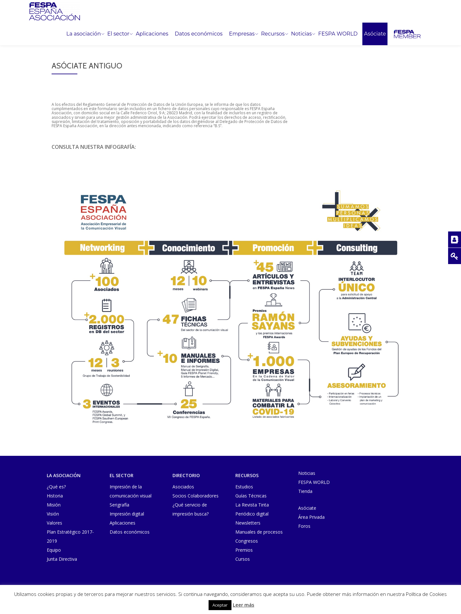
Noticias (301, 34)
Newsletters (247, 523)
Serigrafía (119, 505)
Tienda (305, 491)
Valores (54, 523)
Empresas (241, 34)
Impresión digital (127, 514)
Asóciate (375, 34)
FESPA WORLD (338, 34)
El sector (118, 34)
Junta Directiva (62, 559)
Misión (54, 505)
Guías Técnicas (251, 496)
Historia (55, 496)
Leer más (243, 604)
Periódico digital (252, 514)
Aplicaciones (152, 34)
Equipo (54, 550)
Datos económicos (198, 34)
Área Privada (311, 517)
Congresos (246, 541)
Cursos (242, 559)
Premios (244, 550)
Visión (53, 514)
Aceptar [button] (220, 605)
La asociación (83, 34)
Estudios (244, 487)
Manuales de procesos (259, 532)
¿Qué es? (56, 487)
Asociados (183, 487)
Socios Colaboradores (195, 496)
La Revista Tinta (252, 505)
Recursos (273, 34)
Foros (304, 526)
